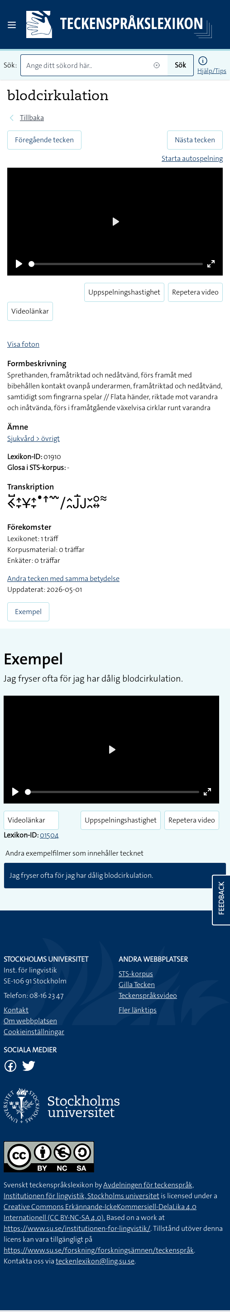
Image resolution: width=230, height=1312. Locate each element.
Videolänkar (30, 311)
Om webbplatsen (30, 1021)
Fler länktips (138, 1010)
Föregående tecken (44, 140)
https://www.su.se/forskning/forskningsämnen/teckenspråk (99, 1250)
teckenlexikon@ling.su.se (95, 1261)
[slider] (116, 264)
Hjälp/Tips (211, 71)
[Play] (19, 264)
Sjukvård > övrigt (33, 438)
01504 (49, 835)
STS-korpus (136, 973)
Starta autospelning (192, 158)
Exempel (28, 611)
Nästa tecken (195, 140)
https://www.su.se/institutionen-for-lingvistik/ (77, 1228)
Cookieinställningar (34, 1031)
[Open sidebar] (12, 25)
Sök (180, 65)
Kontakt (16, 1010)
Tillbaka (32, 117)
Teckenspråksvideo (148, 995)
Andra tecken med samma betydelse (63, 578)
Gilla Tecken (137, 984)
